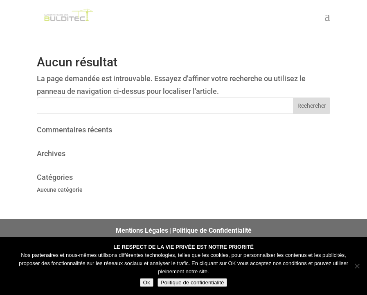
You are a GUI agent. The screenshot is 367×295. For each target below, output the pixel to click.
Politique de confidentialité (192, 282)
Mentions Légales (142, 230)
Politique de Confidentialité (212, 230)
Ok (146, 282)
